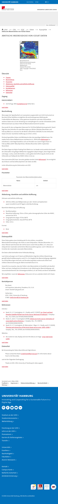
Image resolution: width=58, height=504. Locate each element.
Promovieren (6, 434)
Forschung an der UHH (10, 428)
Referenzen (9, 90)
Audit (39, 485)
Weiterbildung (7, 421)
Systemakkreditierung (53, 485)
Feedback (5, 383)
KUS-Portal (30, 2)
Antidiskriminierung (9, 476)
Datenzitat (9, 92)
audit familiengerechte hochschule (33, 487)
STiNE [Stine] (36, 2)
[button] (46, 2)
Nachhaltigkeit (7, 453)
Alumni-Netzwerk (8, 460)
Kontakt (5, 466)
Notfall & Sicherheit (9, 473)
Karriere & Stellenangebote (12, 437)
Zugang (8, 77)
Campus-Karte (7, 470)
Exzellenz (5, 450)
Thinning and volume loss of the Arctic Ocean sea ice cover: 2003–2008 (27, 327)
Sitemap (4, 385)
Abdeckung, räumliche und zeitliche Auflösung (20, 84)
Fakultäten (6, 457)
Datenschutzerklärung (28, 383)
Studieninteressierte (9, 418)
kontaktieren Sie (22, 104)
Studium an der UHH (9, 415)
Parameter (9, 82)
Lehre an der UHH (8, 431)
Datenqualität (10, 86)
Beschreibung (10, 80)
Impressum (14, 383)
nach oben (5, 107)
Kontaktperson (10, 88)
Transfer (5, 440)
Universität (6, 447)
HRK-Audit (46, 486)
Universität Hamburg (10, 2)
